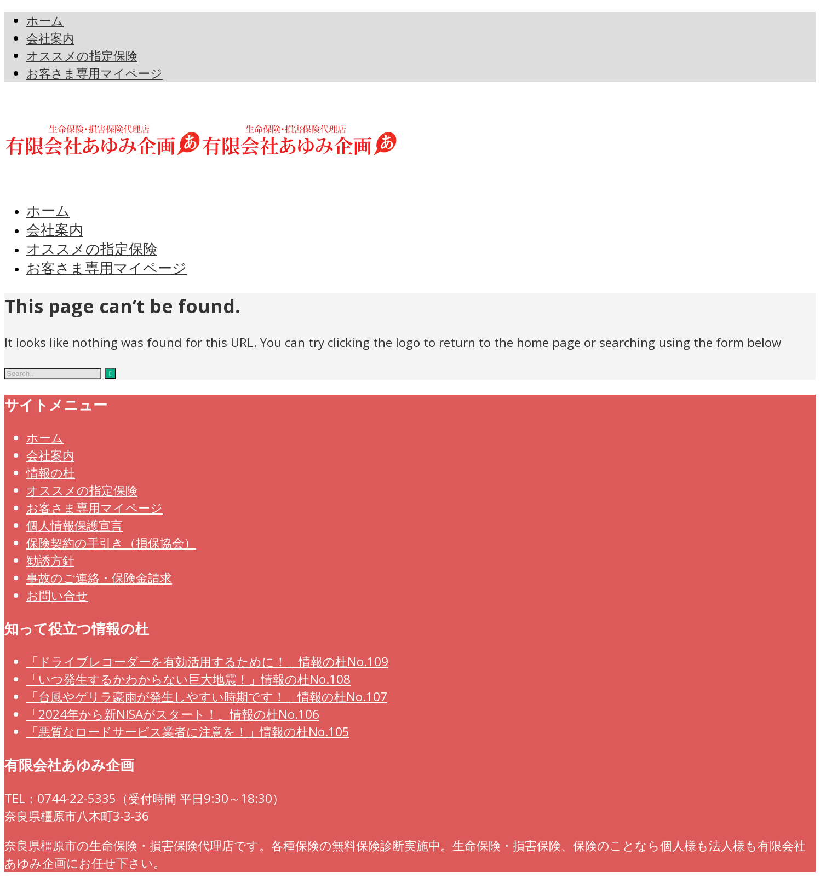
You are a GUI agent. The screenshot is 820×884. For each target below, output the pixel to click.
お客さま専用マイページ (94, 507)
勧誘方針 (50, 560)
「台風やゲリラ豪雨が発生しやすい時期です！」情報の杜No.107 (206, 696)
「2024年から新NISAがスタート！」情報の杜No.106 (172, 714)
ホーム (45, 437)
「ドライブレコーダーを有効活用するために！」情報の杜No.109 (207, 661)
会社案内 (50, 455)
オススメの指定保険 (81, 490)
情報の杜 (50, 472)
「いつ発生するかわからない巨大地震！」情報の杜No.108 (188, 679)
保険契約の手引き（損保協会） (111, 542)
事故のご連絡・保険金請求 (99, 577)
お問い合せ (57, 595)
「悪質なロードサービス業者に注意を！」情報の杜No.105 (187, 731)
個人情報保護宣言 (74, 525)
